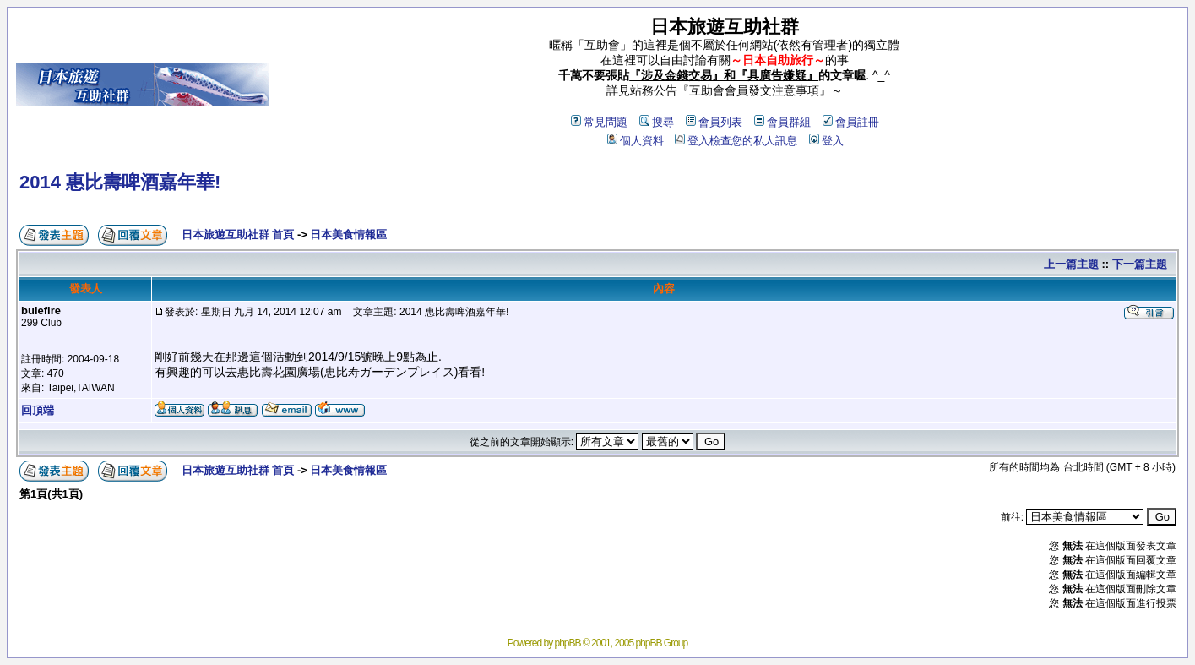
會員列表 (714, 122)
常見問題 (599, 122)
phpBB (568, 643)
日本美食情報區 (348, 234)
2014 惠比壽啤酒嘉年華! (119, 182)
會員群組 (782, 122)
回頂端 (37, 410)
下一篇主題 (1139, 264)
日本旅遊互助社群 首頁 (238, 234)
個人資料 (635, 140)
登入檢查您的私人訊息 (736, 140)
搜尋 (656, 122)
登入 (826, 140)
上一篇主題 (1071, 264)
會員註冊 (851, 122)
